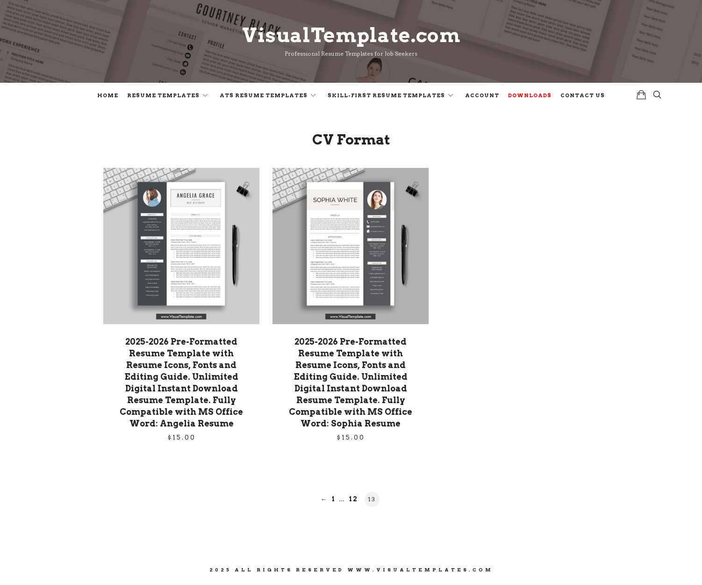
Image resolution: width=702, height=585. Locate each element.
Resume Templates (163, 95)
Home (107, 95)
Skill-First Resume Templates (386, 95)
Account (482, 95)
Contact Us (582, 95)
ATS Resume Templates (264, 95)
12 (353, 499)
